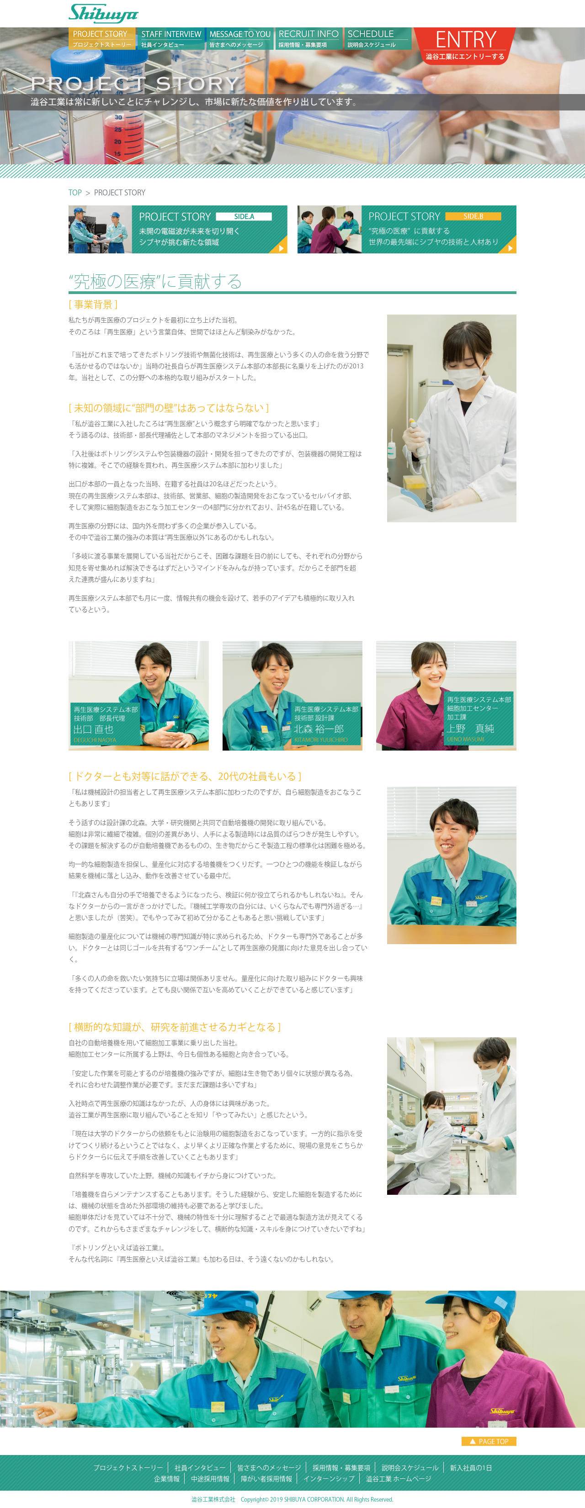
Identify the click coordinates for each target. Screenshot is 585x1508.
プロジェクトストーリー (128, 1468)
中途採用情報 (210, 1479)
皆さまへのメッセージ (269, 1468)
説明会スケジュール (410, 1468)
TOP (75, 192)
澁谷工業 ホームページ (398, 1479)
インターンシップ (329, 1479)
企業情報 (167, 1479)
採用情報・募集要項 (341, 1468)
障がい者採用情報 (266, 1479)
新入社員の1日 (471, 1468)
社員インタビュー (200, 1468)
